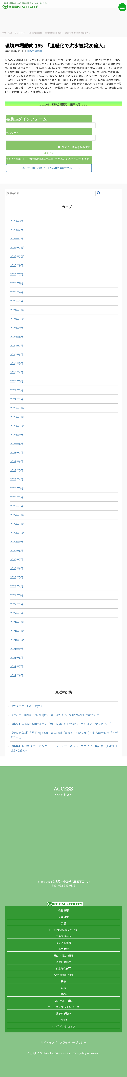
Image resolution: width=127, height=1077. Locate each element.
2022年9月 (16, 542)
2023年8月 (16, 444)
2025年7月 (16, 274)
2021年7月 (16, 666)
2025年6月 (16, 283)
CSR (63, 988)
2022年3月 (16, 595)
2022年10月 (17, 533)
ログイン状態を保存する (75, 147)
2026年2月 (16, 230)
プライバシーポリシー (73, 1042)
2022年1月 (16, 613)
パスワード (12, 132)
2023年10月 (17, 426)
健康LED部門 (63, 962)
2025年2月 (16, 301)
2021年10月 (17, 640)
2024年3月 (16, 381)
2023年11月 (17, 417)
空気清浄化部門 (63, 975)
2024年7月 (16, 345)
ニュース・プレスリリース (63, 1007)
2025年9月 (16, 265)
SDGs (63, 994)
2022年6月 (16, 568)
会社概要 (63, 910)
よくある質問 (63, 943)
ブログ (63, 1020)
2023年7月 (16, 452)
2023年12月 (17, 408)
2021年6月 (16, 675)
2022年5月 (16, 577)
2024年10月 (17, 319)
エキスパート (63, 936)
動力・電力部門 (63, 955)
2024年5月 (16, 363)
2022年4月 (16, 586)
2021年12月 (17, 622)
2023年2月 (16, 497)
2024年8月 (16, 337)
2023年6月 (16, 461)
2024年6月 (16, 354)
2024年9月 (16, 328)
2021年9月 (16, 649)
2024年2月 (16, 390)
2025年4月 (16, 292)
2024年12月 (17, 310)
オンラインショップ (63, 1026)
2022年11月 (17, 524)
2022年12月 (17, 515)
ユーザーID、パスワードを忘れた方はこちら (49, 168)
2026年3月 (16, 221)
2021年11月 (17, 631)
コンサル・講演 (63, 1001)
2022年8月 (16, 550)
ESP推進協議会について (63, 930)
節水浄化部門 (63, 968)
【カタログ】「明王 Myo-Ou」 (29, 706)
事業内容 (63, 949)
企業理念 (63, 917)
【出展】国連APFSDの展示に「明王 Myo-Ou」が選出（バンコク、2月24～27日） (61, 724)
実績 (63, 981)
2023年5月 (16, 470)
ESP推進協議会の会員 (40, 159)
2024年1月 (16, 399)
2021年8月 (16, 657)
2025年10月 (17, 256)
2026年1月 (16, 239)
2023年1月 (16, 506)
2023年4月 (16, 479)
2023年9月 (16, 435)
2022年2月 (16, 604)
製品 (63, 923)
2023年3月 (16, 488)
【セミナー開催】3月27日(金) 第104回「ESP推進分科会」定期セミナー (56, 715)
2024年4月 (16, 372)
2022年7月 (16, 559)
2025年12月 (17, 247)
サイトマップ (49, 1042)
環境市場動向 (34, 51)
